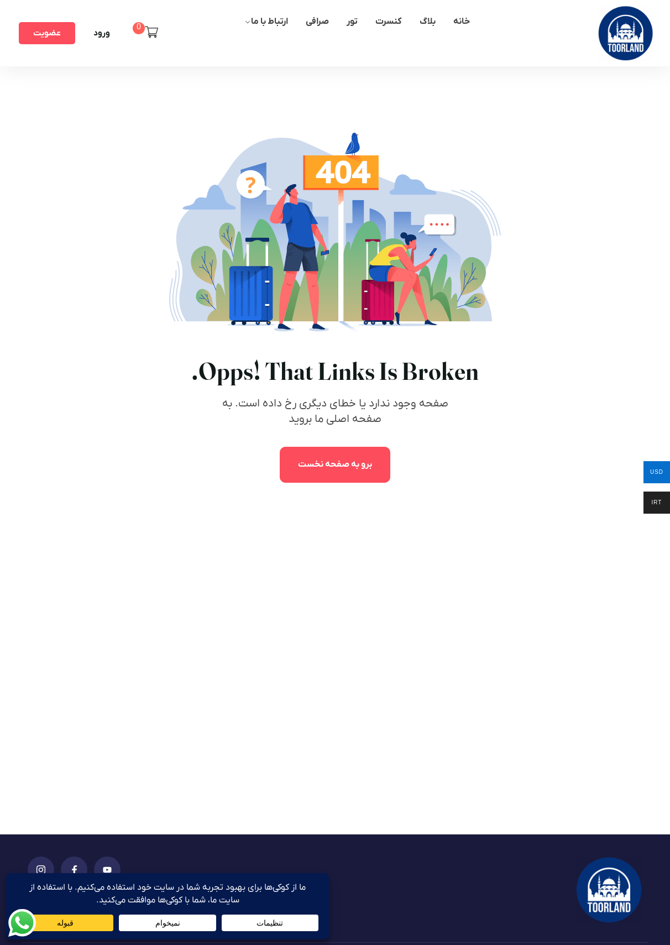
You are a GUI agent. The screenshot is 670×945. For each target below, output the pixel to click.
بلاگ (428, 21)
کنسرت (388, 21)
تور (352, 21)
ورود (101, 33)
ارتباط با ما (269, 21)
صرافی (317, 21)
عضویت (47, 33)
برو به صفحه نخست (335, 464)
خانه (461, 21)
